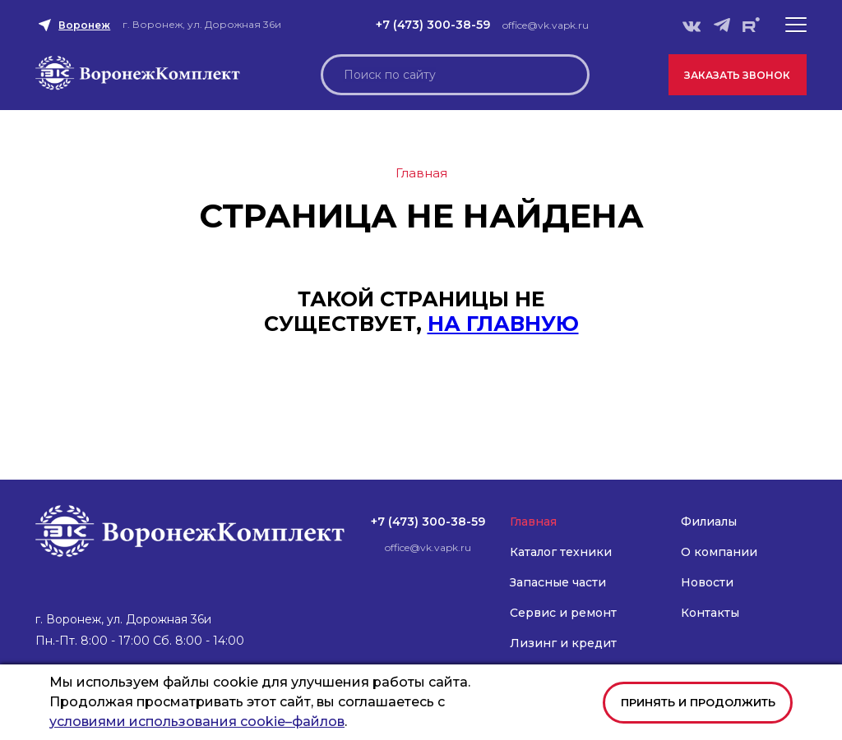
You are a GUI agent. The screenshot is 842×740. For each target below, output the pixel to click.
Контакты (710, 612)
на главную (503, 323)
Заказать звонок (737, 75)
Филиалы (709, 521)
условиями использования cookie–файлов (197, 721)
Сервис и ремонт (563, 612)
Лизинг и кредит (563, 643)
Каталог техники (561, 552)
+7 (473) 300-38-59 (433, 24)
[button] (796, 24)
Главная (533, 521)
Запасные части (558, 582)
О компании (719, 552)
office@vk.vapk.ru (545, 25)
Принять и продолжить (698, 702)
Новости (707, 582)
